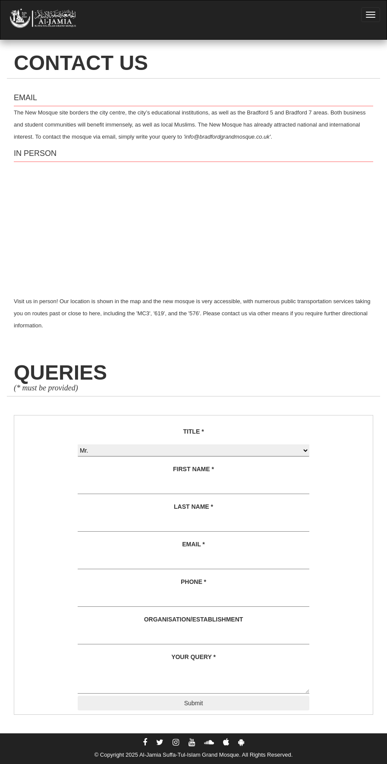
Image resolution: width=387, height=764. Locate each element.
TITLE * (193, 431)
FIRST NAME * (193, 469)
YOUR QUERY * (193, 656)
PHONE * (193, 581)
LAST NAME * (193, 506)
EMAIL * (193, 544)
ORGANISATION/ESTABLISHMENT (193, 619)
